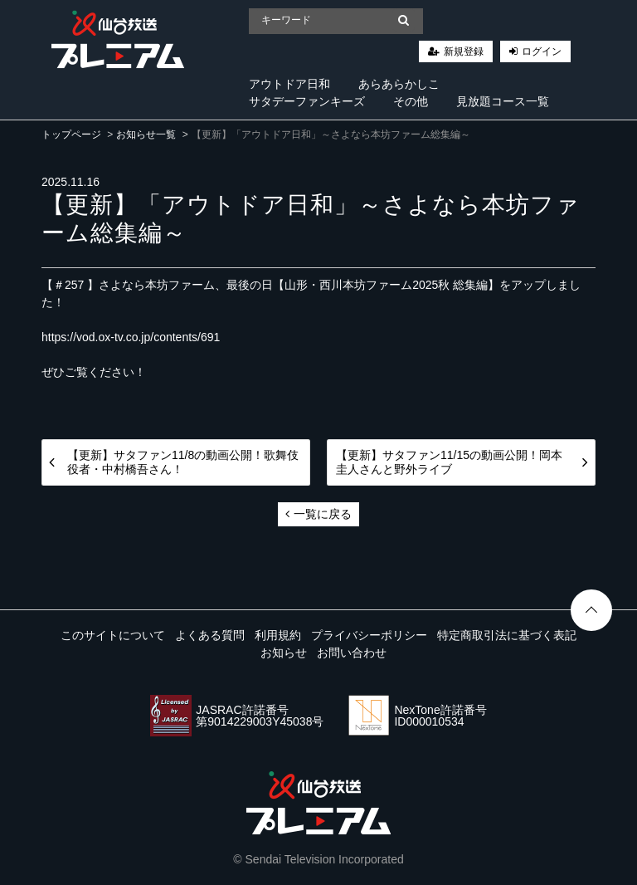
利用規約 (278, 635)
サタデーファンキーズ (307, 101)
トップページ (71, 134)
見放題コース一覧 (502, 101)
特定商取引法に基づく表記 (506, 635)
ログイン (542, 51)
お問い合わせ (352, 652)
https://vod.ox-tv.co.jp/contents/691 (130, 337)
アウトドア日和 (289, 83)
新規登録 (464, 51)
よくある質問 (210, 635)
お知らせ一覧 (146, 134)
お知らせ (283, 652)
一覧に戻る (318, 514)
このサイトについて (113, 635)
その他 (410, 101)
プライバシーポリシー (369, 635)
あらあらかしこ (399, 83)
